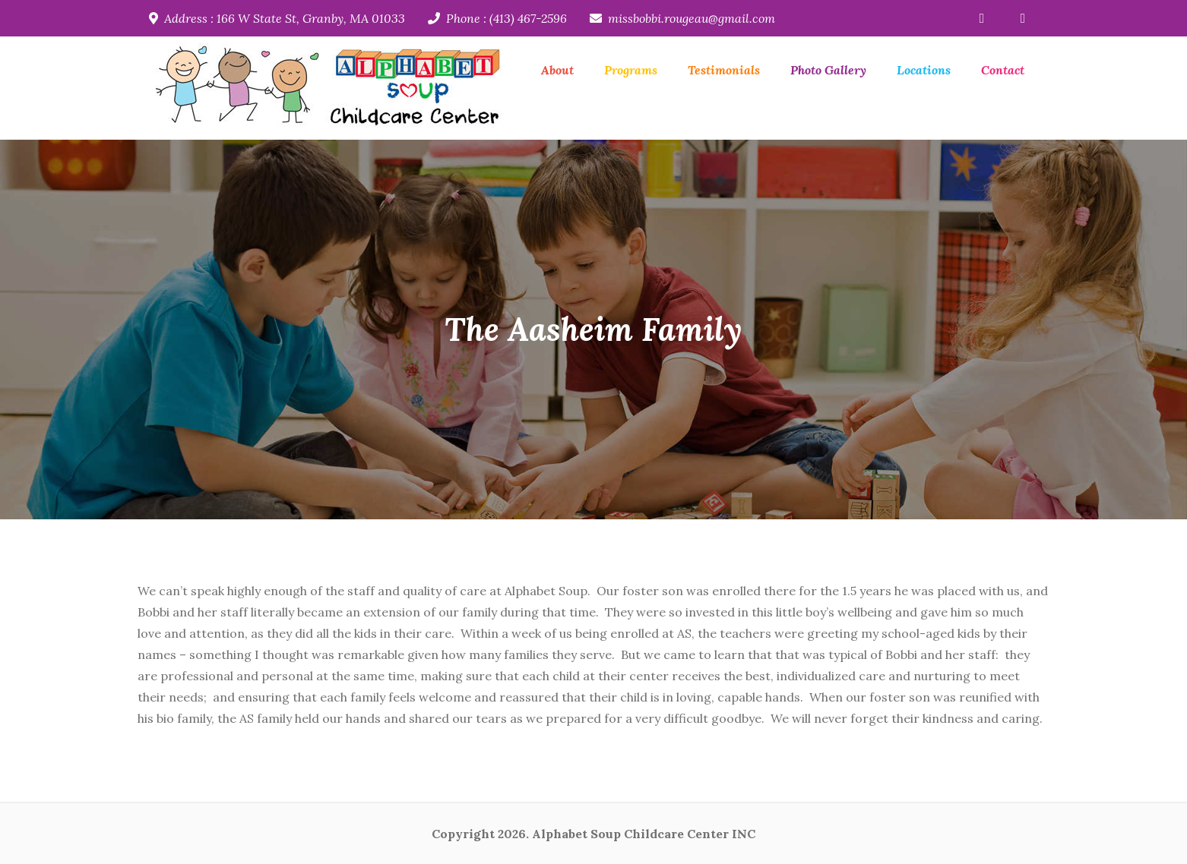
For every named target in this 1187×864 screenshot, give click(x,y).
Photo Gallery (828, 69)
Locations (924, 69)
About (557, 69)
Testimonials (724, 69)
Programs (630, 69)
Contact (1002, 69)
